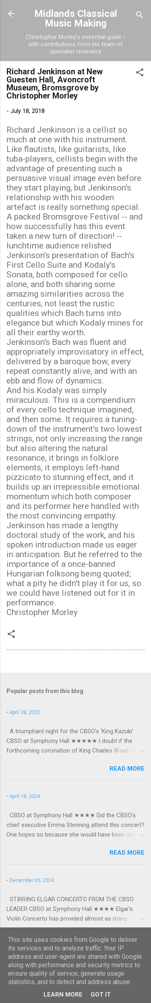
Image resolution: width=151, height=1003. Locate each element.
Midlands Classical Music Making (75, 18)
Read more (127, 768)
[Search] (140, 16)
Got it (101, 994)
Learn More (63, 994)
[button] (140, 74)
